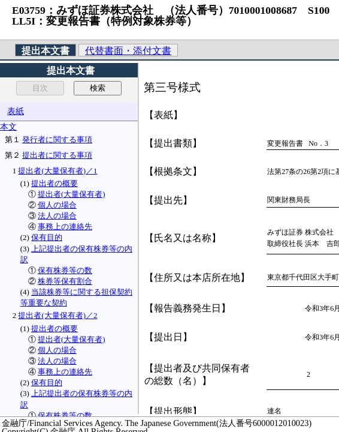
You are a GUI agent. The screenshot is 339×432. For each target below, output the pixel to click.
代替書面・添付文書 (128, 51)
